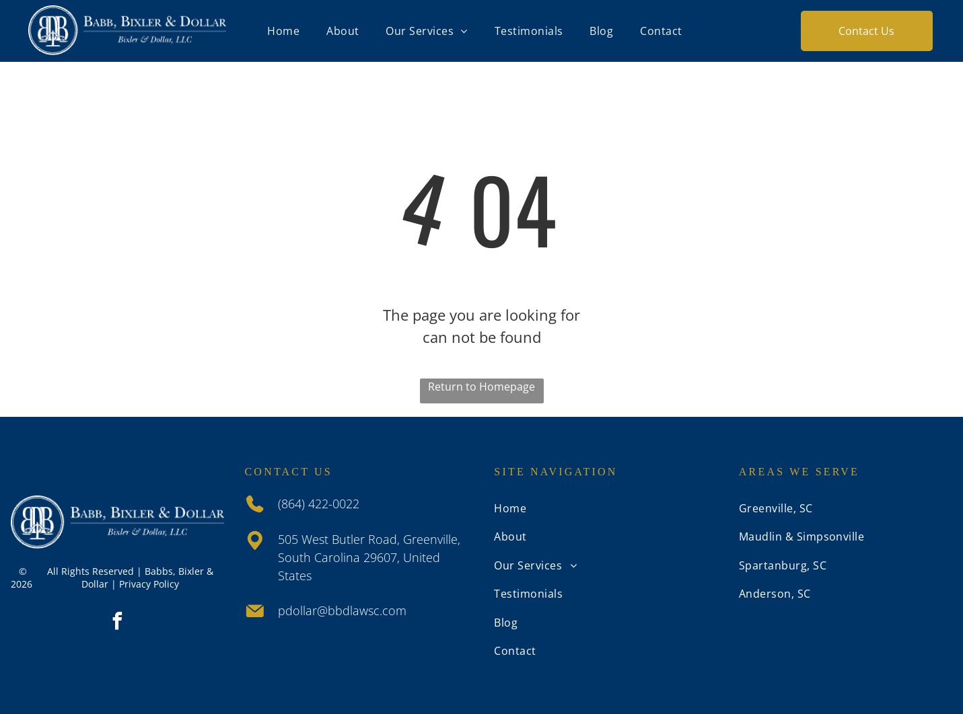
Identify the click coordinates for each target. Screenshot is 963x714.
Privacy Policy (149, 584)
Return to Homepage (481, 386)
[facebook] (118, 622)
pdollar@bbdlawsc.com (342, 610)
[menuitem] (283, 31)
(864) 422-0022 (318, 503)
